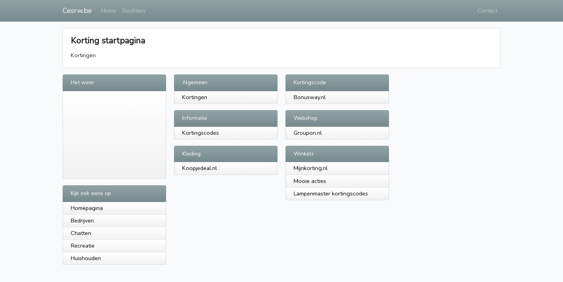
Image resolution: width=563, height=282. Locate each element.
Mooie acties (310, 181)
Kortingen (194, 97)
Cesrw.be (77, 10)
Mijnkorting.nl (311, 168)
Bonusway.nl (310, 97)
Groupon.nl (308, 133)
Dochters (133, 10)
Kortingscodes (200, 133)
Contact (487, 10)
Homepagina (87, 208)
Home (108, 10)
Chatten (81, 233)
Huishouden (86, 258)
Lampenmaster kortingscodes (331, 193)
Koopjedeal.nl (199, 168)
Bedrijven (82, 220)
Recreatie (83, 245)
